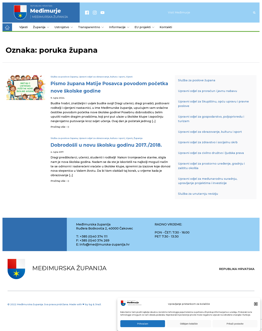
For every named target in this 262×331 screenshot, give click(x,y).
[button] (255, 304)
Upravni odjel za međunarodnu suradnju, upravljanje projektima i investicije (207, 181)
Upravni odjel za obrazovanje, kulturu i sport (102, 76)
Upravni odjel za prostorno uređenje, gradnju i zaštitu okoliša (211, 166)
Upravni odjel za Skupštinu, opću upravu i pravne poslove (213, 104)
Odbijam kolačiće (189, 323)
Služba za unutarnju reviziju (198, 193)
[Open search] (254, 12)
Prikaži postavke (235, 323)
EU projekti (144, 27)
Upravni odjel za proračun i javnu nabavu (207, 91)
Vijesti (23, 27)
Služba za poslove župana (64, 76)
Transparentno (91, 27)
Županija (41, 27)
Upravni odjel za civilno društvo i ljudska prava (211, 153)
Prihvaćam (142, 323)
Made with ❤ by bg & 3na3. (85, 304)
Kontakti (166, 27)
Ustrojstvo (63, 27)
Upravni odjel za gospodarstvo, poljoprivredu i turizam (211, 119)
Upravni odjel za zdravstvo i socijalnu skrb (208, 142)
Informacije (119, 27)
